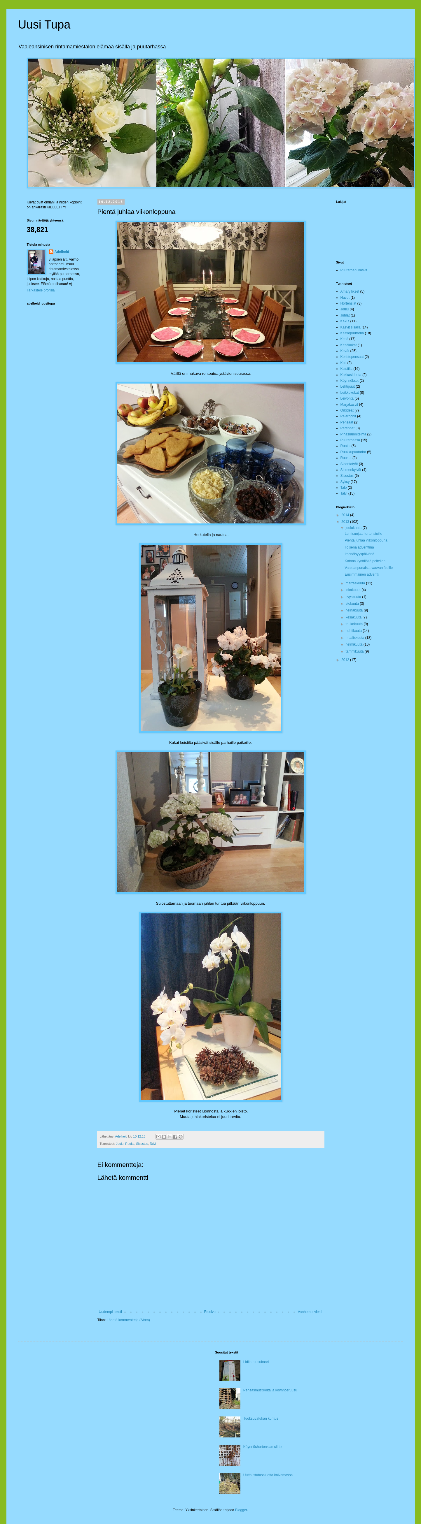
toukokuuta (354, 624)
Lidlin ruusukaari (256, 1362)
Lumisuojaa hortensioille (363, 534)
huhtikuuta (354, 631)
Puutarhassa (350, 440)
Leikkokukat (349, 393)
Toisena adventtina (359, 547)
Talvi (153, 1143)
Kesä (344, 339)
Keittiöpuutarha (352, 333)
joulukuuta (353, 528)
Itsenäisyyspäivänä (359, 554)
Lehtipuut (347, 386)
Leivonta (347, 398)
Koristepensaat (352, 357)
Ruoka (129, 1143)
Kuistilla (346, 369)
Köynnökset (349, 381)
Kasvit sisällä (350, 327)
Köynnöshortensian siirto (262, 1447)
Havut (345, 298)
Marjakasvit (349, 404)
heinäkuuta (354, 610)
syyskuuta (353, 597)
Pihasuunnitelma (353, 434)
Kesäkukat (348, 345)
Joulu (120, 1143)
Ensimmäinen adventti (362, 574)
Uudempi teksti (110, 1312)
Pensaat (346, 422)
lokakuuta (353, 590)
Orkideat (347, 410)
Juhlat (345, 315)
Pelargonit (348, 416)
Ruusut (346, 458)
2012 (345, 660)
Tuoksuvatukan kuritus (260, 1418)
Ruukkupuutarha (353, 452)
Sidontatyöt (349, 464)
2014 (345, 515)
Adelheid (62, 252)
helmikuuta (354, 644)
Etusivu (210, 1312)
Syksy (345, 482)
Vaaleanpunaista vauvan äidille (369, 568)
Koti (343, 363)
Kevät (345, 351)
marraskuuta (355, 583)
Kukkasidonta (350, 375)
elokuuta (352, 604)
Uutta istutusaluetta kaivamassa (268, 1475)
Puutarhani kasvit (353, 270)
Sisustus (142, 1143)
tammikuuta (354, 651)
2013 (345, 522)
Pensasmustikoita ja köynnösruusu (270, 1390)
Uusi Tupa (44, 24)
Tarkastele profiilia (41, 290)
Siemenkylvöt (350, 470)
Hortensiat (348, 303)
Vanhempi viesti (310, 1312)
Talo (343, 488)
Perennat (347, 428)
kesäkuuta (353, 617)
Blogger (241, 1510)
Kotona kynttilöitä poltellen (365, 561)
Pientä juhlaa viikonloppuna (366, 540)
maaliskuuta (355, 638)
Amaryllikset (349, 291)
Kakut (345, 321)
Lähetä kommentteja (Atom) (128, 1320)
